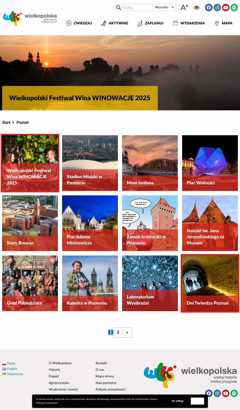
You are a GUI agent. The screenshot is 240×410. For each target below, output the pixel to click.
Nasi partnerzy (106, 383)
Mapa (227, 23)
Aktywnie (118, 23)
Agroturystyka (59, 383)
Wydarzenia (192, 23)
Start (6, 122)
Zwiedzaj (83, 23)
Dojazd (54, 376)
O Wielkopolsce (60, 363)
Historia (54, 369)
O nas (100, 369)
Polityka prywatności (110, 389)
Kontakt (101, 363)
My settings (177, 401)
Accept (197, 401)
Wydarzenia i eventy (63, 389)
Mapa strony (105, 376)
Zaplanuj (154, 23)
